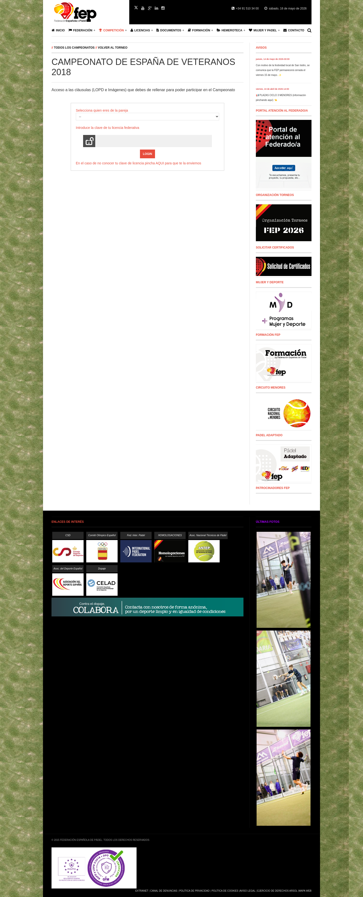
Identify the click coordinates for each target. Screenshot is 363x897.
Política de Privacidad (194, 890)
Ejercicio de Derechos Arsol (277, 890)
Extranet (141, 890)
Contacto (293, 30)
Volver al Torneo (113, 47)
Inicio (58, 30)
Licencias (140, 30)
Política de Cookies (225, 890)
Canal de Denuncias (163, 890)
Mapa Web (305, 890)
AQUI (160, 163)
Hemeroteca (229, 30)
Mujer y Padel (263, 30)
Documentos (168, 30)
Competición (111, 30)
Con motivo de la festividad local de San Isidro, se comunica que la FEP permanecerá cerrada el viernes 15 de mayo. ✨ (283, 70)
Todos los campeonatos (74, 47)
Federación (80, 30)
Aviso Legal (247, 890)
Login (147, 154)
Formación (199, 30)
